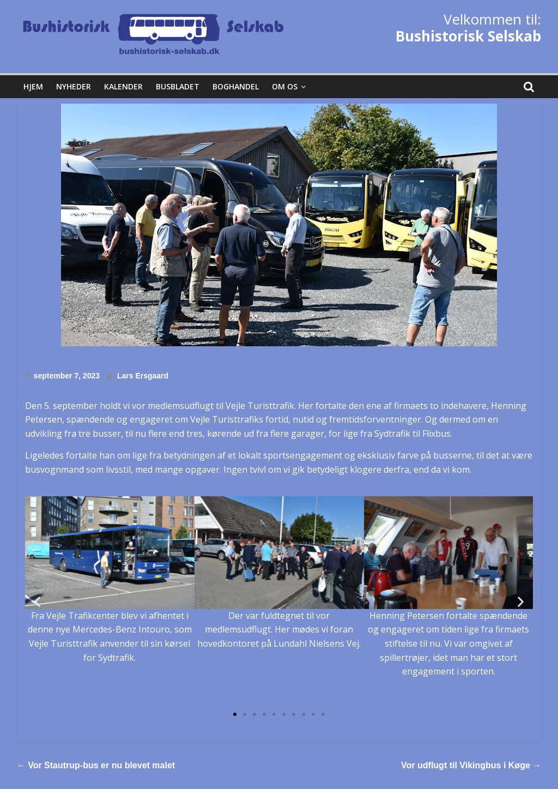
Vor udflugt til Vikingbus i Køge (471, 765)
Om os (285, 86)
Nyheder (73, 86)
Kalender (123, 86)
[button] (234, 714)
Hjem (33, 86)
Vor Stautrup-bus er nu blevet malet (96, 765)
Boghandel (236, 86)
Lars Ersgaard (142, 375)
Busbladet (177, 86)
